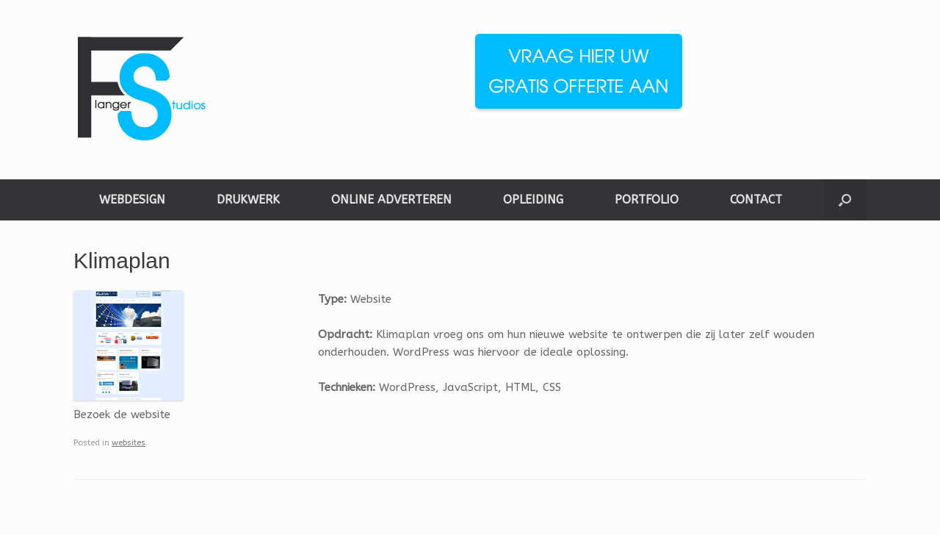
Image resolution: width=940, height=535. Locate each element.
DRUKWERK (248, 200)
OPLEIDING (533, 200)
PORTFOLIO (647, 200)
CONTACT (756, 200)
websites (128, 443)
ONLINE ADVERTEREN (391, 200)
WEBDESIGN (132, 200)
